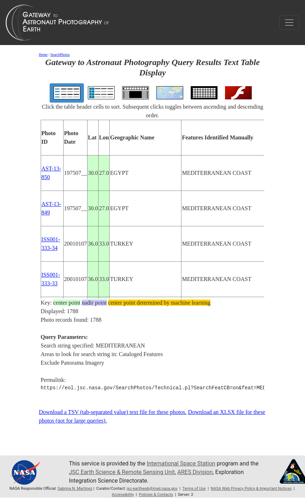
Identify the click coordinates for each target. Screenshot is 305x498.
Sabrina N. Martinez (75, 488)
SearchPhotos (60, 54)
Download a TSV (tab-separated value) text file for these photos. (113, 412)
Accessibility (123, 494)
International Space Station (181, 463)
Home (43, 54)
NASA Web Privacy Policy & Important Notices (251, 488)
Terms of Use (194, 488)
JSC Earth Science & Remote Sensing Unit (122, 472)
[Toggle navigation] (289, 22)
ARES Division (195, 472)
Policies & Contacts (156, 494)
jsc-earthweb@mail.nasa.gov (152, 488)
